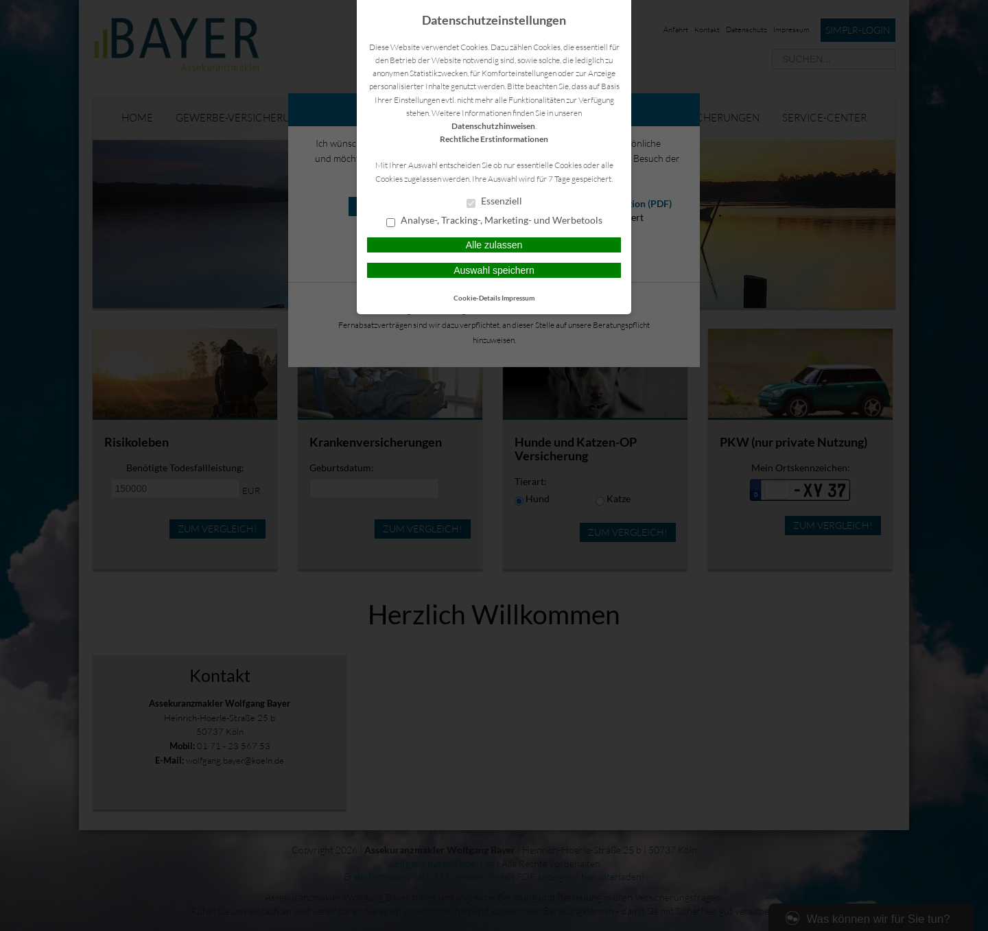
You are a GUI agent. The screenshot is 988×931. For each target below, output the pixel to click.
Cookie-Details (477, 298)
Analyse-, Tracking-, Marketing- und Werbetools (494, 221)
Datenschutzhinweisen (493, 126)
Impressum (518, 298)
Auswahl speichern (494, 270)
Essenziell (494, 202)
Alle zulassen (494, 244)
